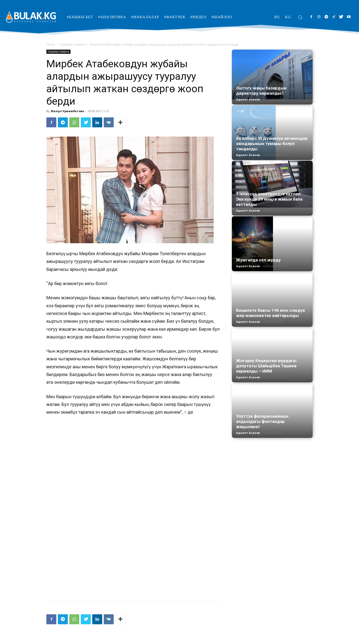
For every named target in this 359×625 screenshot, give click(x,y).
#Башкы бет (203, 620)
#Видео (287, 620)
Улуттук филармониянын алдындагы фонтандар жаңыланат (262, 421)
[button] (300, 17)
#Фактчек (270, 620)
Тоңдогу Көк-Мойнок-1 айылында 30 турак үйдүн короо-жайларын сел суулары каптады (86, 585)
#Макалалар (249, 620)
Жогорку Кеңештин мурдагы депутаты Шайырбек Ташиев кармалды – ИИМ (266, 366)
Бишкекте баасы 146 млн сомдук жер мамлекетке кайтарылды (270, 313)
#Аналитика (226, 620)
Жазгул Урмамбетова (67, 111)
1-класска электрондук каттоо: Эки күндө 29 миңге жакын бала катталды (269, 199)
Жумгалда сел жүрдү (258, 259)
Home (50, 44)
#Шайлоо (305, 620)
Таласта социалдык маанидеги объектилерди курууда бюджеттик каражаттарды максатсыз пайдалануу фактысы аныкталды (179, 587)
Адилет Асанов (248, 99)
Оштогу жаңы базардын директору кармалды (261, 90)
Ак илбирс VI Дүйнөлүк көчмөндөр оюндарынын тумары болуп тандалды (272, 143)
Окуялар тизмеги (72, 44)
